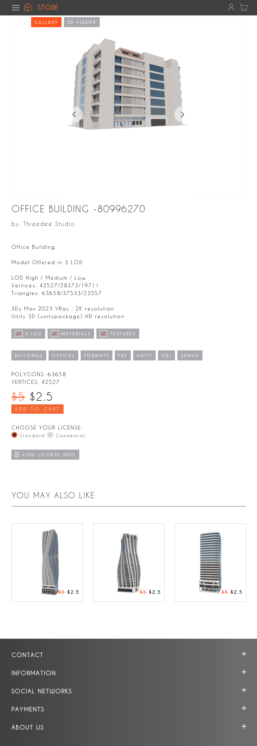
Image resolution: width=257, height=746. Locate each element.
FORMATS (96, 355)
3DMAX (190, 355)
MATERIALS (71, 333)
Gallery (46, 22)
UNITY (144, 355)
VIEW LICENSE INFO (45, 454)
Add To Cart (37, 409)
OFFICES (63, 355)
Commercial (70, 435)
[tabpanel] (128, 151)
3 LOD (28, 333)
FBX (122, 355)
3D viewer (81, 22)
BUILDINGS (29, 355)
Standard (32, 435)
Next (185, 110)
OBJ (166, 355)
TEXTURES (118, 333)
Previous (71, 110)
